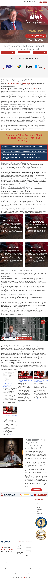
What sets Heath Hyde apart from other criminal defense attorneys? (21, 157)
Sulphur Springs (5, 563)
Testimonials (44, 3)
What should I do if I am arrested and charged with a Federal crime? (22, 147)
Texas (26, 562)
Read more (8, 403)
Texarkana (39, 562)
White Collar (36, 247)
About (29, 3)
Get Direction (19, 548)
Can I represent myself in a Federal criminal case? (19, 154)
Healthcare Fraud (11, 220)
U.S (11, 112)
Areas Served (40, 5)
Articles (35, 5)
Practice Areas (34, 3)
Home (26, 3)
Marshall (42, 562)
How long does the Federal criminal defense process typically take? (24, 151)
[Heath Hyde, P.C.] (17, 508)
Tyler (33, 562)
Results (39, 3)
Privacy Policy (24, 577)
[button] (3, 68)
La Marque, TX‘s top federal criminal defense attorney (18, 83)
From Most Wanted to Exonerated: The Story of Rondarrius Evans (8, 385)
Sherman (35, 562)
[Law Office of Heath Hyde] (17, 529)
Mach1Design (33, 577)
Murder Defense (36, 221)
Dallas (29, 562)
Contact (45, 5)
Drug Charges (11, 247)
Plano (31, 562)
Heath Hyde (35, 88)
